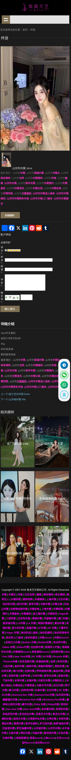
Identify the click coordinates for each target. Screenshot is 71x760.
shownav (6, 19)
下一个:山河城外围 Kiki (13, 399)
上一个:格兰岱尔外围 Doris (15, 394)
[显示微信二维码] (64, 375)
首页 (25, 29)
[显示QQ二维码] (64, 395)
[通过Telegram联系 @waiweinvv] (64, 365)
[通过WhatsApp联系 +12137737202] (64, 385)
